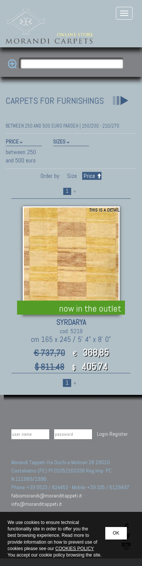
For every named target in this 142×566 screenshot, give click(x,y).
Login (102, 433)
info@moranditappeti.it (36, 504)
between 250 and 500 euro (21, 156)
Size (72, 176)
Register (118, 433)
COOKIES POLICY (74, 548)
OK (116, 533)
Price (91, 176)
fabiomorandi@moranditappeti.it (46, 495)
